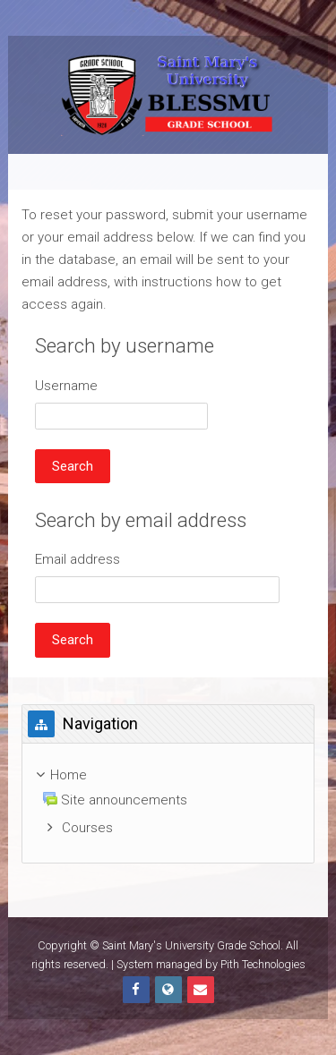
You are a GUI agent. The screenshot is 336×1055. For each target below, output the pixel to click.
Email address (77, 559)
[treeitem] (167, 803)
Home (68, 775)
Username (66, 386)
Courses (87, 828)
